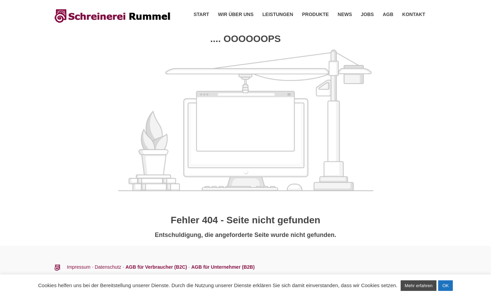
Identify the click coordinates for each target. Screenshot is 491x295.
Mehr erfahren (419, 285)
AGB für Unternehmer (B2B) (223, 267)
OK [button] (445, 285)
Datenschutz (108, 267)
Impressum (79, 267)
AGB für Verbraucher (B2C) (156, 267)
